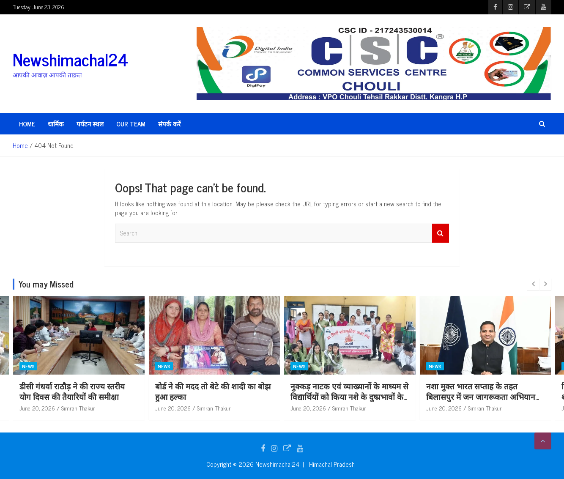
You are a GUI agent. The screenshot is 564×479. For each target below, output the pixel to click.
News (29, 365)
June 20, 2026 (38, 408)
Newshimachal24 (70, 59)
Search (440, 233)
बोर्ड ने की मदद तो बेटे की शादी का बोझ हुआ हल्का (214, 391)
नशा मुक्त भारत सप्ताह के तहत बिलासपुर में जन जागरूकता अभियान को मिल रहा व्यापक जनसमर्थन (482, 396)
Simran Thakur (79, 408)
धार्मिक (56, 123)
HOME (27, 123)
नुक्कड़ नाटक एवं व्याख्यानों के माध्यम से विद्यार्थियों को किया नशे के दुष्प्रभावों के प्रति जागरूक (351, 396)
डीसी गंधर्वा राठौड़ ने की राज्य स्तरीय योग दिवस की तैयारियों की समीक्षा (73, 391)
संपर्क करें (169, 123)
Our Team (130, 123)
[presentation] (533, 284)
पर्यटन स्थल (90, 123)
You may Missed (46, 284)
